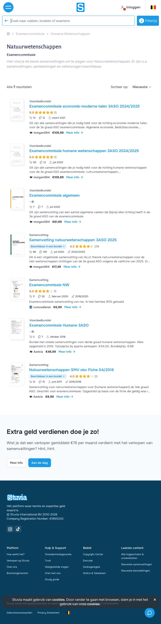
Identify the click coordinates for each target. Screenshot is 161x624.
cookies (58, 599)
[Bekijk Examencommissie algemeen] (80, 205)
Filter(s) (148, 20)
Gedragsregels (91, 567)
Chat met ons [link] (53, 573)
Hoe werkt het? (16, 554)
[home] (80, 7)
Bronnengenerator (17, 573)
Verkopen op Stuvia (18, 560)
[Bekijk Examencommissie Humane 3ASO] (80, 335)
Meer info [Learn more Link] (16, 463)
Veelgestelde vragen (57, 567)
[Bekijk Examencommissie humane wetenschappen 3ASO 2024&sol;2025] (80, 161)
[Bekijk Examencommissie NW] (80, 292)
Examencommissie (21, 55)
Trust (48, 560)
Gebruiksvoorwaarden (19, 612)
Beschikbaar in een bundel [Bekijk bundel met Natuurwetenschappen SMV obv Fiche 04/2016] (48, 376)
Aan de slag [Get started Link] (39, 463)
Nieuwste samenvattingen (136, 564)
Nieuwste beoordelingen (135, 570)
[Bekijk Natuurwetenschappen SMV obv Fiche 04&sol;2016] (80, 380)
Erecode (88, 560)
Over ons (12, 567)
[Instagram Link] (10, 529)
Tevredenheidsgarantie (58, 554)
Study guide (52, 579)
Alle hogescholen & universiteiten (132, 556)
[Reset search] (6, 21)
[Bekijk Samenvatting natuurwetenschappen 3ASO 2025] (80, 250)
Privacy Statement (48, 612)
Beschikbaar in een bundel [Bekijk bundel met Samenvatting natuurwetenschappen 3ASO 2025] (48, 246)
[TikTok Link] (18, 529)
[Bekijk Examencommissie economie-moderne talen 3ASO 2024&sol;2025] (80, 116)
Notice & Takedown (94, 573)
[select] (142, 87)
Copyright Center (93, 554)
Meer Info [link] (74, 133)
